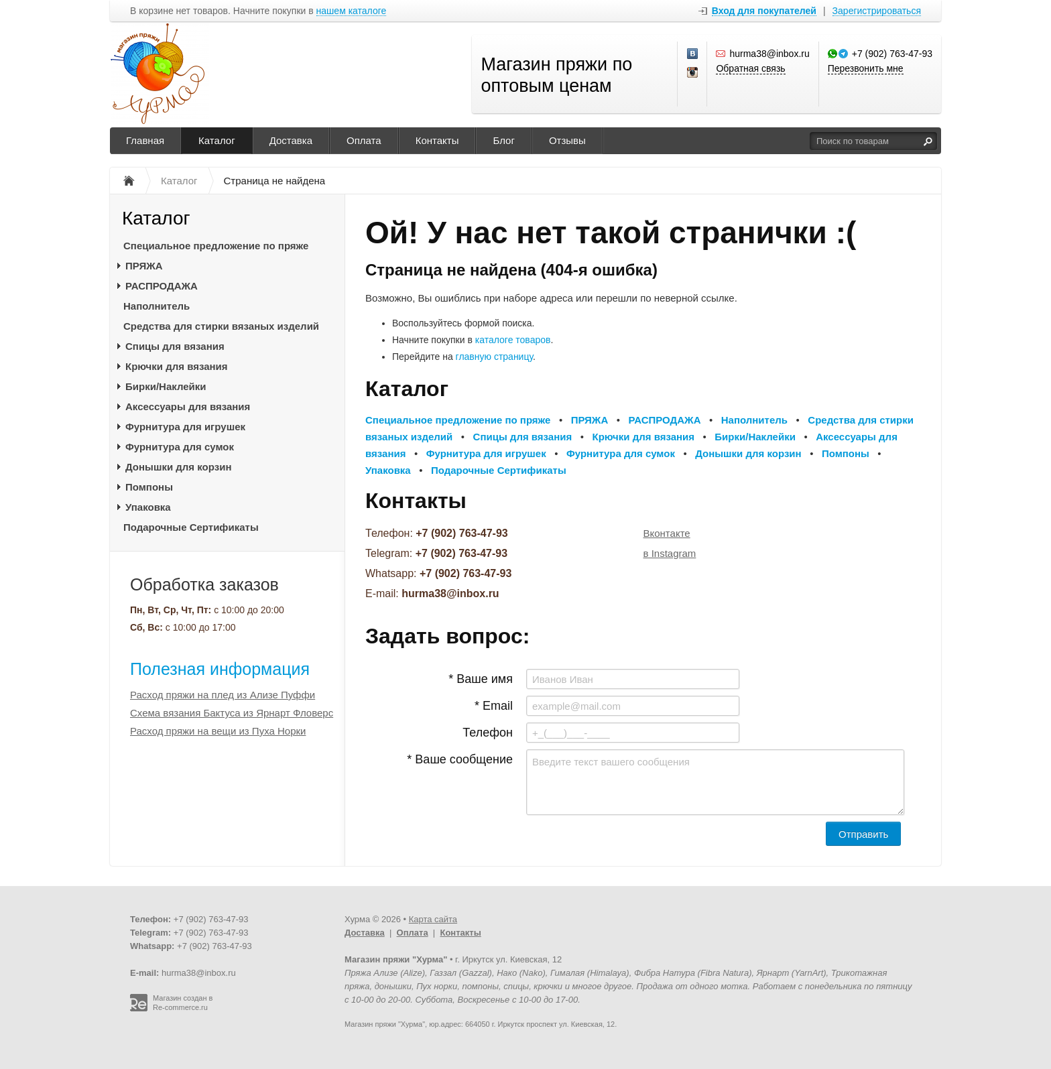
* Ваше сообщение (460, 759)
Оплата (364, 140)
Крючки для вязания (176, 366)
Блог (503, 140)
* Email (494, 705)
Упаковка (148, 507)
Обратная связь (750, 68)
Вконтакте (666, 533)
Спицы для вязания (175, 346)
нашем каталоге (351, 11)
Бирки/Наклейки (165, 386)
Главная (145, 140)
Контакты (437, 140)
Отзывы (567, 140)
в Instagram (669, 553)
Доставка (290, 140)
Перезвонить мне (866, 68)
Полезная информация (220, 668)
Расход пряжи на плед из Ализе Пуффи (222, 694)
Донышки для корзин (178, 467)
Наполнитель (156, 306)
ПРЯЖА (144, 265)
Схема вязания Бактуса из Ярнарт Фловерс (231, 712)
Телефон (487, 732)
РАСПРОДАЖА (161, 286)
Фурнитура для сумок (179, 446)
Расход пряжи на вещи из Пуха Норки (218, 731)
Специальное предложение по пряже (215, 245)
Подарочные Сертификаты (191, 527)
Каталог (216, 140)
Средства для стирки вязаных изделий (221, 326)
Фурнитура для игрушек (185, 426)
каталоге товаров (513, 339)
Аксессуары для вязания (187, 406)
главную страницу (494, 356)
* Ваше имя (480, 679)
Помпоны (149, 487)
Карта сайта (433, 919)
